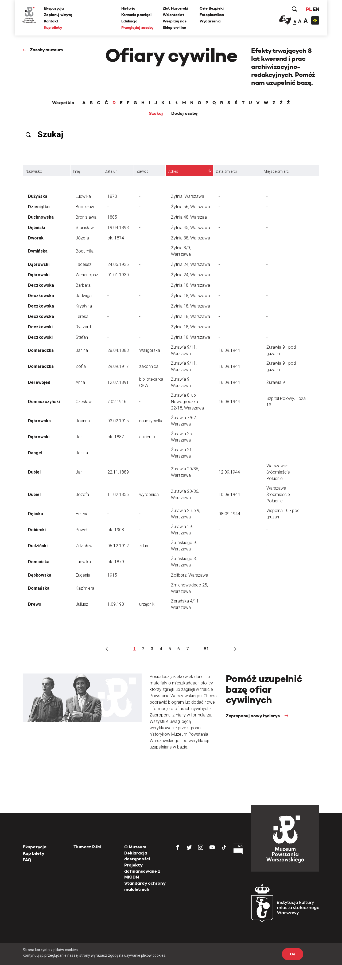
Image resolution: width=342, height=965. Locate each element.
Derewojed (39, 382)
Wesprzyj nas (174, 21)
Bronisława (86, 217)
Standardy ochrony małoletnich (144, 886)
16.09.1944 (229, 350)
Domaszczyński (44, 401)
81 (206, 648)
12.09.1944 (229, 472)
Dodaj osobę (184, 113)
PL (309, 9)
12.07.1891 (118, 382)
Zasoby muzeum (46, 50)
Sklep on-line (174, 27)
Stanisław (85, 227)
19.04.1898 (118, 227)
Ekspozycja (54, 8)
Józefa (82, 238)
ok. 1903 (115, 529)
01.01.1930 (118, 274)
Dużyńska (37, 196)
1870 (112, 196)
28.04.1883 (118, 350)
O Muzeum (135, 847)
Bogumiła (85, 251)
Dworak (36, 238)
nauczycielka (151, 420)
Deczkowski (40, 326)
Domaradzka (41, 350)
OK (292, 954)
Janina (82, 350)
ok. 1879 (115, 561)
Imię (76, 171)
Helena (82, 513)
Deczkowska (41, 285)
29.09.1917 (118, 366)
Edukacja (129, 21)
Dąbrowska (39, 420)
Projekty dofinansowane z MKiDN (142, 871)
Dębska (35, 513)
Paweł (81, 529)
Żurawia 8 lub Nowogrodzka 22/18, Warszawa (187, 402)
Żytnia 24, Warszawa (190, 264)
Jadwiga (84, 295)
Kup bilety (53, 27)
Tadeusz (83, 264)
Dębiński (36, 227)
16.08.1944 (229, 401)
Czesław (84, 401)
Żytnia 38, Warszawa (190, 238)
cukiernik (147, 436)
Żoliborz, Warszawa (189, 575)
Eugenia (83, 575)
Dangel (35, 452)
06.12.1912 (118, 545)
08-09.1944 (229, 513)
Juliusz (82, 604)
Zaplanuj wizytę (58, 14)
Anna (80, 382)
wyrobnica (149, 494)
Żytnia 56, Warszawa (190, 206)
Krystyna (84, 306)
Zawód (143, 171)
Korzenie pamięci (136, 14)
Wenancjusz (87, 274)
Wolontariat (173, 14)
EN (316, 9)
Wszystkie (63, 103)
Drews (34, 604)
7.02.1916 (116, 401)
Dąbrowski (38, 264)
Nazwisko (33, 171)
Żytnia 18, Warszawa (190, 285)
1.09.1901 (116, 604)
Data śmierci (226, 171)
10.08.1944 (229, 494)
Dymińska (38, 251)
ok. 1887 (115, 436)
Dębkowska (39, 575)
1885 (112, 217)
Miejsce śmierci (277, 171)
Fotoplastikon (212, 14)
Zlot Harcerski (175, 8)
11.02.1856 (118, 494)
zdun (143, 545)
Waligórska (149, 350)
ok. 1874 (115, 238)
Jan (79, 436)
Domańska (38, 561)
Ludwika (83, 196)
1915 (112, 575)
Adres (173, 171)
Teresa (82, 316)
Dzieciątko (39, 206)
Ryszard (83, 326)
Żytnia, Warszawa (187, 196)
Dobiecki (37, 529)
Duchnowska (41, 217)
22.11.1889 (118, 472)
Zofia (81, 366)
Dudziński (38, 545)
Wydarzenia (210, 21)
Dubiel (34, 472)
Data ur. (111, 171)
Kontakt (51, 21)
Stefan (82, 337)
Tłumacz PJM (87, 847)
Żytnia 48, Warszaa (189, 217)
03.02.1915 (118, 420)
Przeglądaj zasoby (137, 27)
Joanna (83, 420)
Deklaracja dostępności (137, 856)
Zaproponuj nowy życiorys (253, 716)
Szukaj (156, 113)
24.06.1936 (118, 264)
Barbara (83, 285)
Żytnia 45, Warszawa (190, 227)
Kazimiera (85, 588)
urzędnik (146, 604)
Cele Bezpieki (211, 8)
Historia (128, 8)
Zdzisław (84, 545)
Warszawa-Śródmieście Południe (278, 472)
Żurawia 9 (275, 382)
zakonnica (148, 366)
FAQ (27, 859)
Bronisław (85, 206)
